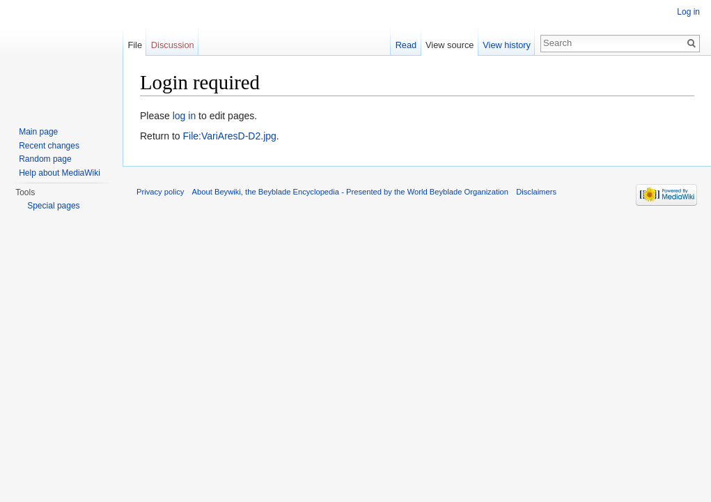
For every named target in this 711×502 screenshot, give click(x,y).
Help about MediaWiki (59, 173)
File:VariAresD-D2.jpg (229, 136)
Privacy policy (160, 192)
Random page (45, 159)
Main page (38, 132)
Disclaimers (536, 192)
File (134, 45)
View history (507, 45)
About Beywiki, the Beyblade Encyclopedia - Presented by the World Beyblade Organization (350, 192)
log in (184, 115)
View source (449, 45)
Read (406, 45)
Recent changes (49, 146)
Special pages (53, 206)
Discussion (172, 45)
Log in (688, 12)
